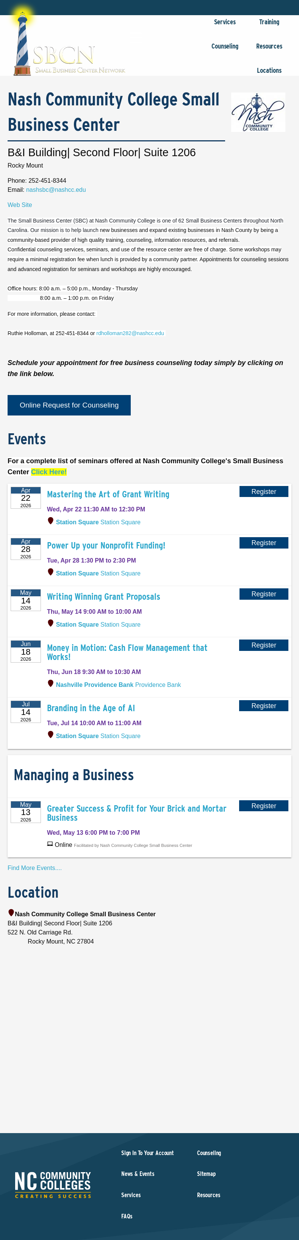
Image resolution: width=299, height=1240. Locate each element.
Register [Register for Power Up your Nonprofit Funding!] (264, 543)
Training (269, 25)
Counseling (225, 50)
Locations (269, 74)
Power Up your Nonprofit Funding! (106, 545)
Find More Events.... (35, 868)
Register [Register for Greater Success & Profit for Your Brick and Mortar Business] (263, 806)
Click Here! (49, 472)
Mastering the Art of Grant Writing (108, 494)
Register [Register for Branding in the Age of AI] (263, 705)
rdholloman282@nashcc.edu (130, 333)
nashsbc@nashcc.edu (56, 190)
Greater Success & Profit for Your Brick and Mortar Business (137, 813)
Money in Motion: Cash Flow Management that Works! (127, 652)
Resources (269, 50)
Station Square (98, 522)
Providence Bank (118, 685)
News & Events (138, 1173)
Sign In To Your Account (147, 1153)
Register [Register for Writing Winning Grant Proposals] (264, 594)
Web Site (20, 205)
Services (225, 25)
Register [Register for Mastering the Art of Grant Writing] (264, 491)
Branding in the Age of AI (91, 707)
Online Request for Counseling (69, 405)
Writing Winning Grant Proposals (103, 596)
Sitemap (206, 1173)
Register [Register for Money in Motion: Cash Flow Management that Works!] (263, 645)
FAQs (127, 1216)
